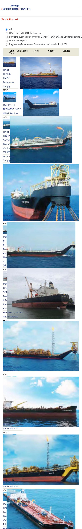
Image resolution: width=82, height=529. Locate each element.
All (9, 29)
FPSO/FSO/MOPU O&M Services (23, 33)
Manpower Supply (16, 40)
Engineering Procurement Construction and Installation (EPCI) (36, 44)
